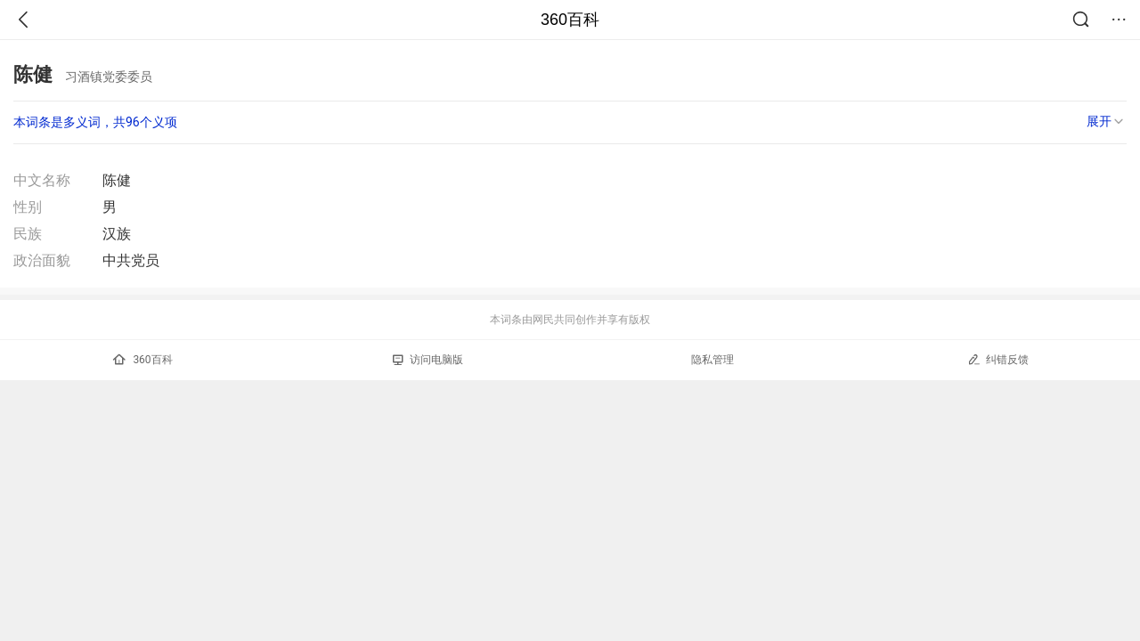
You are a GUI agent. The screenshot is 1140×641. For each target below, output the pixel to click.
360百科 (570, 19)
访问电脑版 (428, 359)
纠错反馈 (998, 359)
